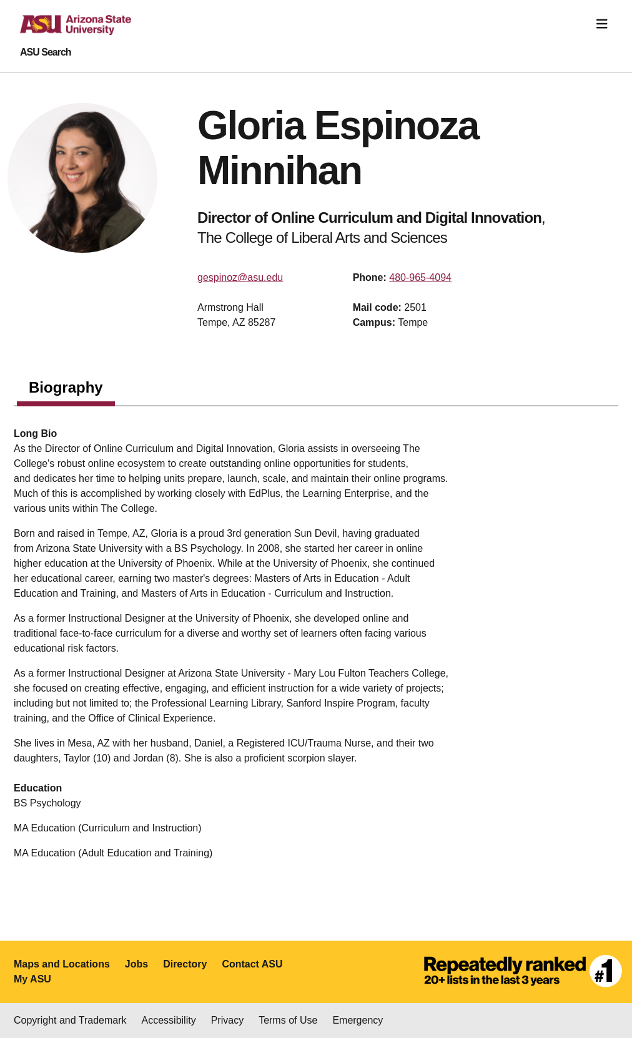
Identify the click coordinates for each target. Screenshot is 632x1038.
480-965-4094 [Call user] (420, 277)
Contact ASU (252, 964)
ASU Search (45, 52)
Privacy (227, 1020)
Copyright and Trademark (70, 1020)
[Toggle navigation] (602, 24)
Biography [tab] (66, 387)
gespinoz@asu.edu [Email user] (240, 277)
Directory (185, 964)
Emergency (357, 1020)
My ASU (32, 979)
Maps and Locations (62, 964)
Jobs (136, 964)
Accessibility (169, 1020)
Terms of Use (288, 1020)
